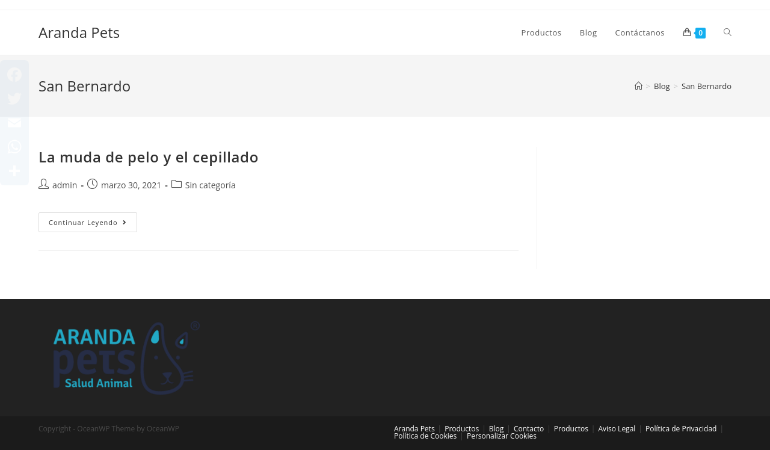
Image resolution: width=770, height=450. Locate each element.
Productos (462, 429)
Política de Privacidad (680, 429)
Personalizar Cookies (502, 436)
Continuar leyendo (93, 224)
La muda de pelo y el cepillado (148, 157)
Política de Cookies (425, 436)
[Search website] (728, 32)
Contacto (529, 429)
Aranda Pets (79, 32)
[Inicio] (638, 86)
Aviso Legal (616, 429)
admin (64, 185)
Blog (496, 429)
